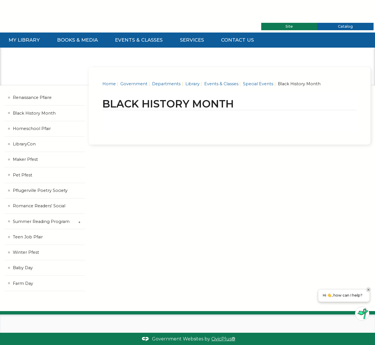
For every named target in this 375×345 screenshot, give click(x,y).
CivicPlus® (223, 339)
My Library (24, 40)
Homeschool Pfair (32, 128)
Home (109, 83)
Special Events (257, 83)
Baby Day (23, 267)
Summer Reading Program (41, 221)
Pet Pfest (22, 175)
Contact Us (237, 40)
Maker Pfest (25, 159)
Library (192, 83)
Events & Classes (139, 40)
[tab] (289, 26)
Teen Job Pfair (28, 237)
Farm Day (23, 283)
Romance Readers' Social (39, 205)
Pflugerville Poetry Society (40, 190)
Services (192, 40)
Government (133, 83)
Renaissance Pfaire (32, 97)
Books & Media (77, 40)
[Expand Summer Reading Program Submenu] (79, 221)
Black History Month (34, 113)
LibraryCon (24, 144)
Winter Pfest (26, 252)
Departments (166, 83)
